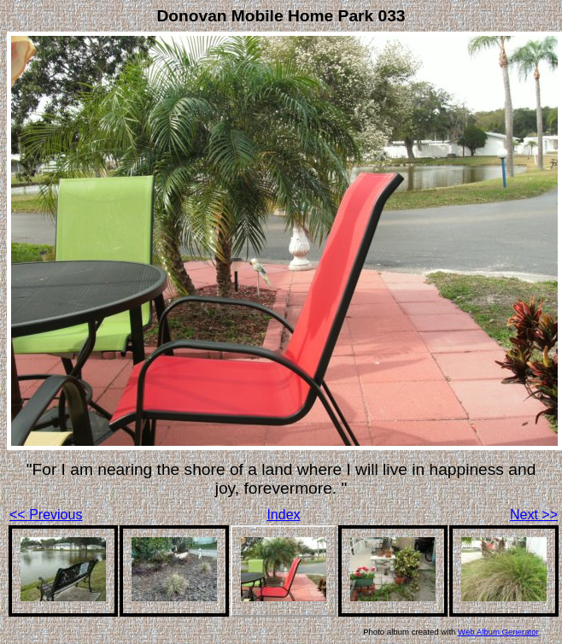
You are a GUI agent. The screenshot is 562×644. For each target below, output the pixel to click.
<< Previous (45, 514)
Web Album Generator (498, 631)
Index (283, 514)
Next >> (534, 514)
